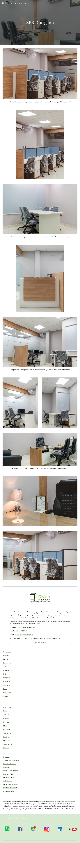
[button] (2, 3)
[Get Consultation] (40, 643)
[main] (40, 22)
